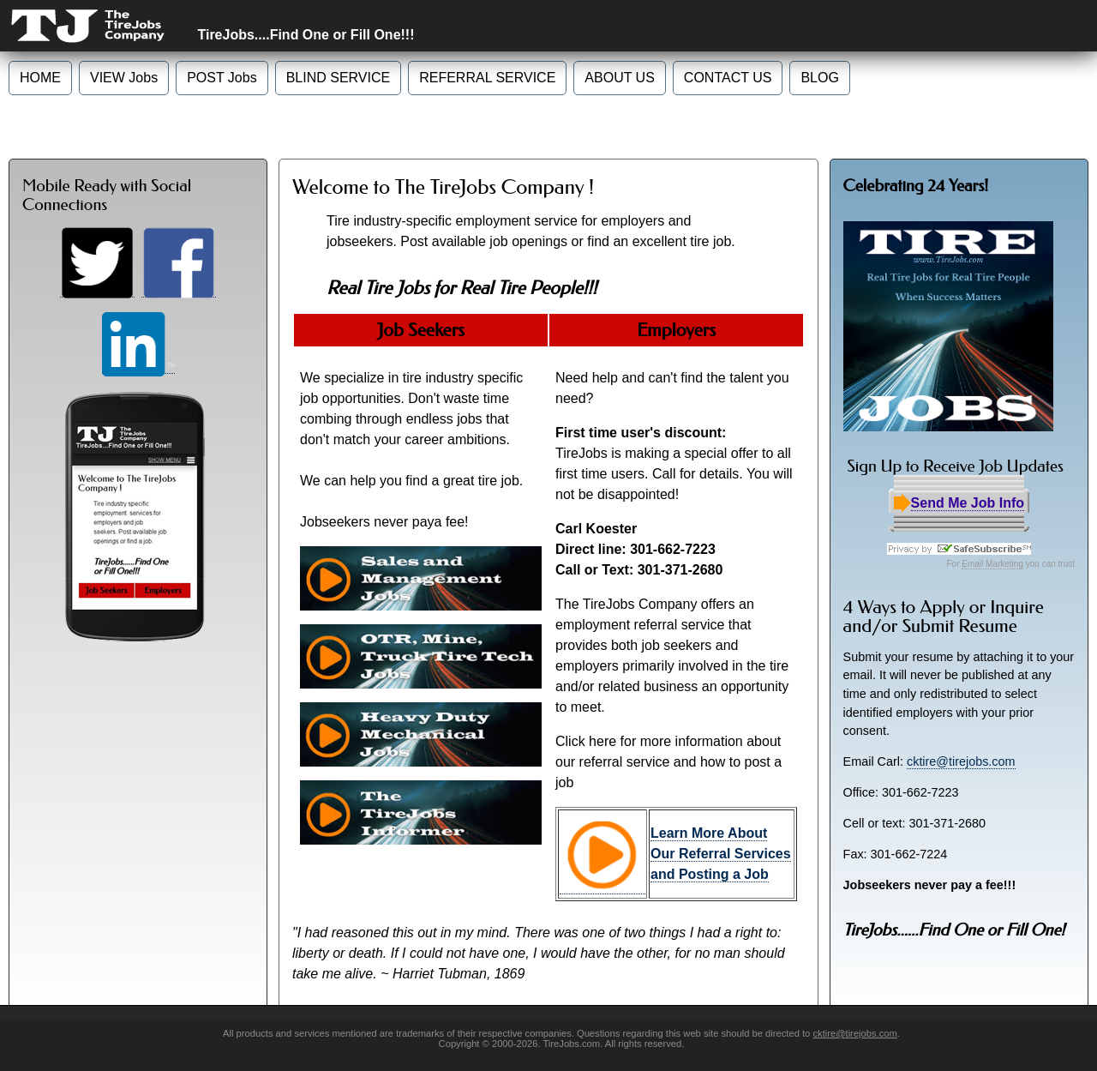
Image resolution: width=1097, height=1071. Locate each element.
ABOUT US (619, 77)
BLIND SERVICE (338, 77)
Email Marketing (992, 564)
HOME (40, 77)
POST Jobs (222, 77)
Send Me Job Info (967, 503)
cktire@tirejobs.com (961, 761)
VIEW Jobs (124, 77)
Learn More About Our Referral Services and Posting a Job (720, 853)
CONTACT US (728, 77)
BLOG (819, 77)
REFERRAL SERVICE (487, 77)
